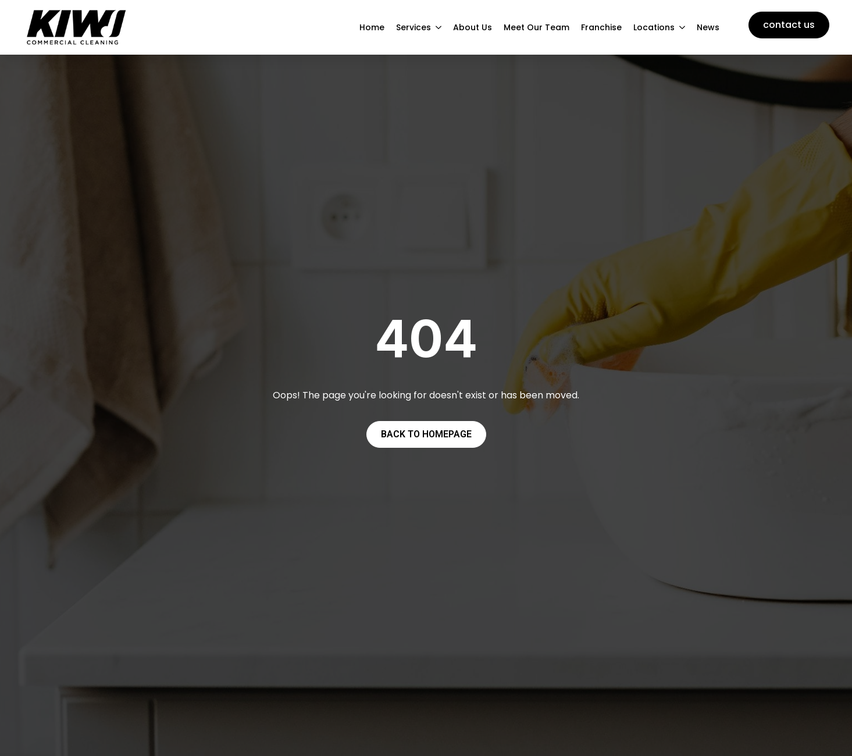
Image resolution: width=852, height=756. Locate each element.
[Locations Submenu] (683, 27)
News (708, 27)
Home (371, 27)
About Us (472, 27)
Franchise (601, 27)
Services (413, 27)
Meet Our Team (536, 27)
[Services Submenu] (439, 27)
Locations (654, 27)
